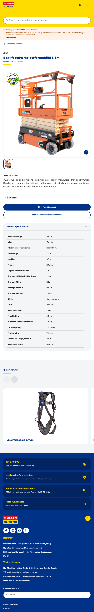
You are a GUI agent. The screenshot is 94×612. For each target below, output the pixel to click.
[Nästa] (14, 368)
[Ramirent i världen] (47, 583)
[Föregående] (6, 368)
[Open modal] (86, 152)
